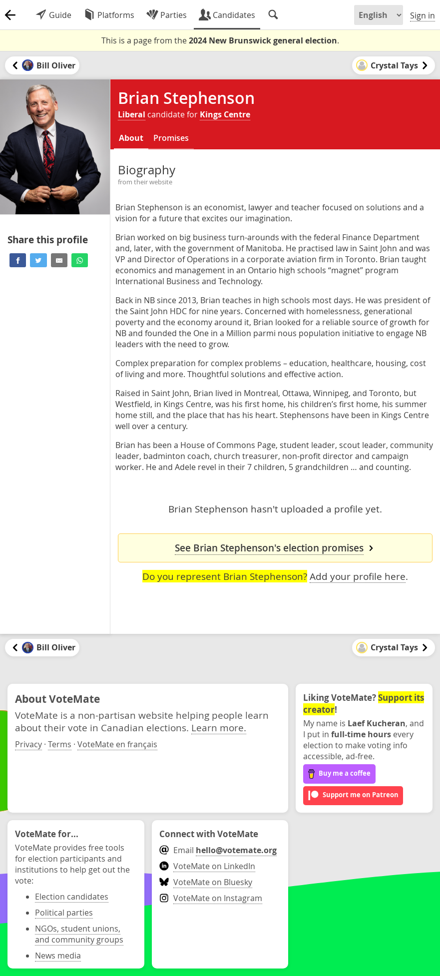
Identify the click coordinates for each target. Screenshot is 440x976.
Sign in (422, 15)
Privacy (28, 744)
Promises (171, 137)
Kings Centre (225, 114)
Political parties (64, 912)
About (131, 137)
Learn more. (218, 727)
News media (58, 955)
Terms (59, 744)
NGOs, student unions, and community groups (79, 934)
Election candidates (71, 896)
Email (218, 850)
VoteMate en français (117, 744)
